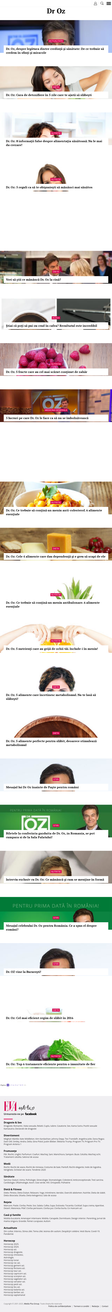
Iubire (53, 1125)
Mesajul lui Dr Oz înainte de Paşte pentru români (42, 787)
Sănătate (9, 1176)
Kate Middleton (27, 1138)
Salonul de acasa (30, 1157)
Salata (40, 1205)
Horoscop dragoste (13, 1252)
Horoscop (9, 1240)
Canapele (53, 1218)
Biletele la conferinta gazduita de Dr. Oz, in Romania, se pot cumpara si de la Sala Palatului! (50, 835)
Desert (7, 1208)
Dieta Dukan (23, 1192)
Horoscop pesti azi (13, 1284)
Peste (29, 1205)
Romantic (18, 1125)
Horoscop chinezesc (13, 1254)
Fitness (13, 1192)
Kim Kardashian (43, 1138)
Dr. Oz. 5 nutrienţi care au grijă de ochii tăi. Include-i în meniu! (52, 649)
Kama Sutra (76, 1125)
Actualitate (56, 41)
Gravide (22, 1221)
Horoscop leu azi (12, 1287)
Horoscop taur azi (12, 1270)
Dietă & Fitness (13, 1189)
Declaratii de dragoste (26, 1128)
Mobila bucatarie (12, 1218)
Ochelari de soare (22, 1169)
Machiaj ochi (94, 1154)
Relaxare (34, 1192)
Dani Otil (8, 1141)
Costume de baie (52, 1167)
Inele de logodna (93, 1167)
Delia (29, 1141)
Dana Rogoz (98, 1138)
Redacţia (95, 1306)
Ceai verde (40, 1182)
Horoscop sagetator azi (15, 1278)
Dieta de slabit (98, 1192)
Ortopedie (55, 1182)
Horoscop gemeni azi (14, 1265)
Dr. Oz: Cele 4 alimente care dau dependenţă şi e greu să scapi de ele (55, 556)
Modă (7, 1163)
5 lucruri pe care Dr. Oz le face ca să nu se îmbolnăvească (47, 418)
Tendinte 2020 (39, 1169)
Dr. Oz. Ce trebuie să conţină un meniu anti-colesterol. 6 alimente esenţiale (54, 512)
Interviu (17, 1231)
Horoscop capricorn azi (15, 1273)
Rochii (11, 1154)
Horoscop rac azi (12, 1262)
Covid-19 (95, 1231)
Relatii (40, 1125)
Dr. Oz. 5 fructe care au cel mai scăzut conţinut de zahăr (46, 372)
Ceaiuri (15, 1179)
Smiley (16, 1141)
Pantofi (64, 1167)
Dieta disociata (11, 1195)
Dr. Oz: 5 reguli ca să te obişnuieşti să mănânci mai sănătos (49, 187)
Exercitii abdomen (73, 1192)
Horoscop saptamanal (14, 1295)
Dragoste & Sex (13, 1122)
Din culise (8, 1231)
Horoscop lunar (11, 1260)
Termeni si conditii (81, 1306)
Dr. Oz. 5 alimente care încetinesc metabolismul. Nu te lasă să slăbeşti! (51, 697)
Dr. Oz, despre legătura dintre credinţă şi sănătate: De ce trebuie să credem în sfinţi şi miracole (55, 51)
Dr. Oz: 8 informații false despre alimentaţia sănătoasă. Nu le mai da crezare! (54, 143)
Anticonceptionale (82, 1179)
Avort (31, 1182)
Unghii (18, 1154)
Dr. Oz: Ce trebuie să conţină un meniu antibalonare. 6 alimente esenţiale (53, 604)
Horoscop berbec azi (14, 1292)
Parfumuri (27, 1154)
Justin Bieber (50, 1141)
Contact (105, 1306)
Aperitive (99, 1205)
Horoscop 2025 (11, 1244)
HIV (48, 1182)
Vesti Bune (85, 1231)
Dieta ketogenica (34, 1195)
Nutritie (56, 133)
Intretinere (50, 1192)
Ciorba (22, 1205)
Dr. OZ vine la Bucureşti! (23, 972)
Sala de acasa (49, 1195)
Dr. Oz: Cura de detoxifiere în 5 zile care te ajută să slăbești (49, 95)
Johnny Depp (57, 1138)
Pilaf (23, 1208)
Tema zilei (38, 1231)
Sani (51, 1154)
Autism (47, 1221)
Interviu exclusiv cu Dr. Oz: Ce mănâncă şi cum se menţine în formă (55, 879)
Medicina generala (56, 410)
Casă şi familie (12, 1215)
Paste (15, 1205)
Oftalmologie (22, 1182)
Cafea (46, 1205)
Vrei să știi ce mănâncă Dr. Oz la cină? (33, 279)
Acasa (56, 318)
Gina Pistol (38, 1141)
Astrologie (9, 1257)
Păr (5, 1154)
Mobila (45, 1218)
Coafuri (36, 1154)
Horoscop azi (10, 1249)
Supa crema (88, 1205)
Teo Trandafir (71, 1138)
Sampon (69, 1154)
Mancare (8, 1205)
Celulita (83, 1154)
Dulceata (60, 1205)
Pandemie (9, 1234)
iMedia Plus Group (31, 1303)
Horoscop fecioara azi (14, 1268)
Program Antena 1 (12, 1144)
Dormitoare (65, 1218)
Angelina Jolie (85, 1138)
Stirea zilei (27, 1231)
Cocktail (78, 1205)
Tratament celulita (12, 1157)
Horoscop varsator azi (14, 1281)
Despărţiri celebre (70, 1231)
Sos (34, 1205)
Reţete (8, 1202)
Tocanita (69, 1205)
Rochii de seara (17, 1167)
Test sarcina (97, 1179)
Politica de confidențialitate (59, 1306)
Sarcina (7, 1179)
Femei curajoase (35, 1221)
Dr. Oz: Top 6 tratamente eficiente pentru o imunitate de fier (50, 1064)
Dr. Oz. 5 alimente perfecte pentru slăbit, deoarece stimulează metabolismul (51, 743)
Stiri (56, 779)
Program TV (78, 1141)
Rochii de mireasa (34, 1167)
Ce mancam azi (74, 1208)
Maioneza (15, 1208)
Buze (76, 1154)
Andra (23, 1141)
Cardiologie (9, 1182)
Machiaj (44, 1154)
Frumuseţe (10, 1151)
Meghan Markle (11, 1138)
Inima (22, 1179)
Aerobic (60, 1192)
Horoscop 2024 (11, 1246)
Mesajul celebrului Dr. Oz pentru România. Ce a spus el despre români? (51, 927)
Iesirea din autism (52, 1231)
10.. (25, 1085)
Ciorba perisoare (34, 1208)
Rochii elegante (76, 1167)
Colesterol (67, 1179)
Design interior (78, 1218)
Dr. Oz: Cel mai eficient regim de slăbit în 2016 (39, 1018)
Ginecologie (42, 1179)
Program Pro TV (92, 1141)
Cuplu (47, 1125)
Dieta (56, 87)
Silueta (22, 1195)
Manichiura (59, 1154)
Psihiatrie (65, 1182)
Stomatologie (55, 1179)
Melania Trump (64, 1141)
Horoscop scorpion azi (14, 1276)
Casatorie (61, 1125)
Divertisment (11, 1135)
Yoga (42, 1192)
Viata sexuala (29, 1125)
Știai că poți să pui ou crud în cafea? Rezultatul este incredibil (51, 326)
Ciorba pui (48, 1208)
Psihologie (31, 1179)
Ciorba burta (60, 1208)
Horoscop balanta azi (14, 1289)
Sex (68, 1125)
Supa (52, 1205)
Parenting (91, 1218)
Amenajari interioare (31, 1218)
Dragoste (8, 1125)
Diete (6, 1192)
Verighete (8, 1169)
